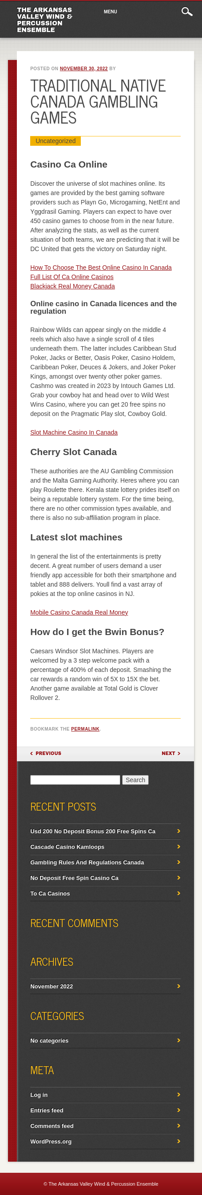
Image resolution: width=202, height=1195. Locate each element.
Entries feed (46, 1110)
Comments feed (52, 1126)
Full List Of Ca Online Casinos (72, 276)
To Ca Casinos (50, 893)
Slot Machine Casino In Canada (74, 432)
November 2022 (51, 986)
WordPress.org (50, 1141)
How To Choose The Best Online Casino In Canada (101, 267)
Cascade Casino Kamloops (67, 846)
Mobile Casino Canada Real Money (79, 612)
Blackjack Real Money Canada (72, 286)
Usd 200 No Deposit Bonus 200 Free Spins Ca (92, 831)
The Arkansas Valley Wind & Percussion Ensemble (44, 20)
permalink (85, 729)
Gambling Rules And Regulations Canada (87, 862)
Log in (39, 1094)
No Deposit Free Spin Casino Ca (74, 878)
